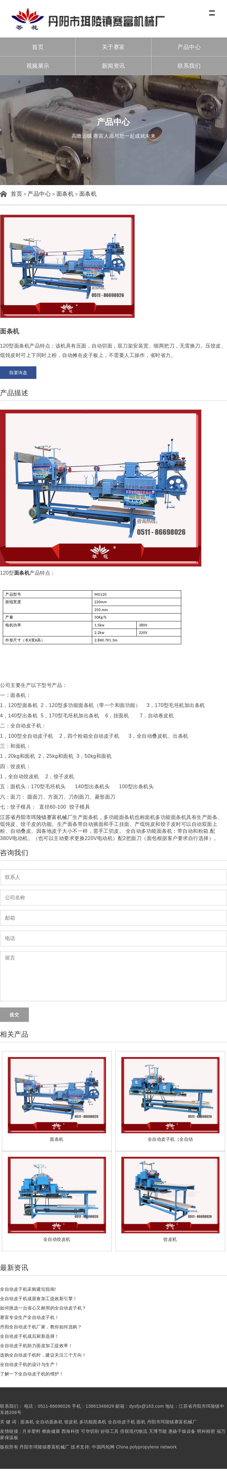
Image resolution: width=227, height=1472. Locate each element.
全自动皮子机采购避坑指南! (28, 1289)
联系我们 (189, 66)
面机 (140, 1421)
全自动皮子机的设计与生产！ (29, 1364)
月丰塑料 (31, 1431)
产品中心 (189, 47)
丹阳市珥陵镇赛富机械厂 (172, 1421)
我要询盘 (18, 372)
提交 (14, 1014)
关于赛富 (113, 47)
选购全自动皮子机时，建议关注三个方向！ (43, 1355)
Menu (212, 9)
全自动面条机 (49, 1421)
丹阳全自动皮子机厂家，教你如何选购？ (41, 1326)
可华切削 (90, 1431)
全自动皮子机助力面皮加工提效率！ (36, 1345)
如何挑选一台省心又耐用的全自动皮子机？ (43, 1307)
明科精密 (206, 1431)
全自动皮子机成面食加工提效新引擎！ (38, 1298)
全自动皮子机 (122, 1421)
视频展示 (38, 66)
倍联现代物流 (133, 1431)
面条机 (65, 194)
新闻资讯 (113, 66)
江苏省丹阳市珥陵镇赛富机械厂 (36, 817)
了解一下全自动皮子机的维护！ (32, 1373)
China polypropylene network (146, 1446)
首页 (38, 47)
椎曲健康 (51, 1431)
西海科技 (70, 1431)
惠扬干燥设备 (182, 1431)
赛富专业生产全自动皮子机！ (29, 1317)
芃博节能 (158, 1431)
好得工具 (110, 1431)
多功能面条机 (93, 1421)
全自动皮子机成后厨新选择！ (29, 1336)
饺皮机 (71, 1421)
